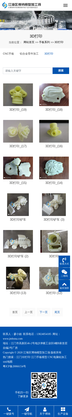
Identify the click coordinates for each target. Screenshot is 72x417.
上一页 (29, 312)
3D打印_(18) (54, 109)
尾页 (57, 312)
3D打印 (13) (18, 293)
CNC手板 (8, 53)
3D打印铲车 (18, 219)
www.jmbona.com (13, 338)
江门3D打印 (23, 357)
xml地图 (7, 361)
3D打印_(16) (54, 146)
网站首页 (29, 42)
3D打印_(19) (18, 109)
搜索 (61, 70)
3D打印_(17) (18, 146)
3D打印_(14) (54, 182)
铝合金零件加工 (29, 53)
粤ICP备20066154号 (14, 366)
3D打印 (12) (54, 293)
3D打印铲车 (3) (54, 219)
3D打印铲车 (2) (18, 256)
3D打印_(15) (18, 182)
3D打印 (59, 42)
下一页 (44, 312)
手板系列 (44, 42)
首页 (15, 312)
